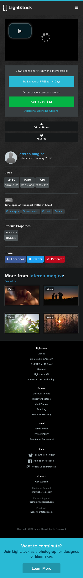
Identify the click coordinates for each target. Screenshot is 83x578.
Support (41, 369)
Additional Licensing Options (41, 111)
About (41, 353)
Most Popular (41, 404)
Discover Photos (41, 393)
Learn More (41, 568)
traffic (46, 211)
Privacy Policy (41, 434)
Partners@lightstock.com (41, 502)
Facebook (15, 259)
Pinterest (55, 259)
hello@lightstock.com (41, 512)
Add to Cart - (41, 102)
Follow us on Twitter (44, 455)
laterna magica (31, 154)
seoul (59, 211)
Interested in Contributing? (42, 379)
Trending (41, 409)
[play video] (20, 30)
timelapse (12, 211)
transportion (30, 211)
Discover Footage (41, 399)
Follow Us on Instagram (44, 466)
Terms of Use (42, 428)
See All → (10, 281)
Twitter (35, 259)
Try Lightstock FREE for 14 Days (41, 82)
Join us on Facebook (44, 460)
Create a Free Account (41, 359)
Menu (77, 8)
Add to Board (41, 126)
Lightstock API (41, 374)
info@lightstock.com (41, 492)
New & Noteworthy (41, 414)
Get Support (41, 481)
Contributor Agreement (41, 439)
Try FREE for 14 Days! (42, 364)
